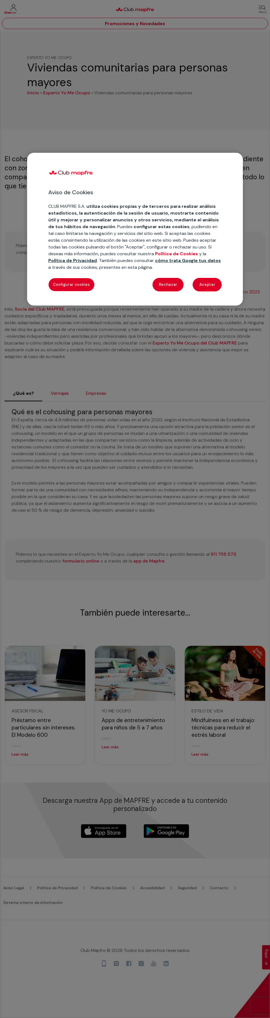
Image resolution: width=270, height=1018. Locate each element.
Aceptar (207, 284)
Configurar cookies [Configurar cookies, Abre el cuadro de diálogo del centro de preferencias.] (71, 284)
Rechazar (168, 284)
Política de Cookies (176, 254)
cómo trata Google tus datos (188, 260)
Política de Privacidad (72, 260)
